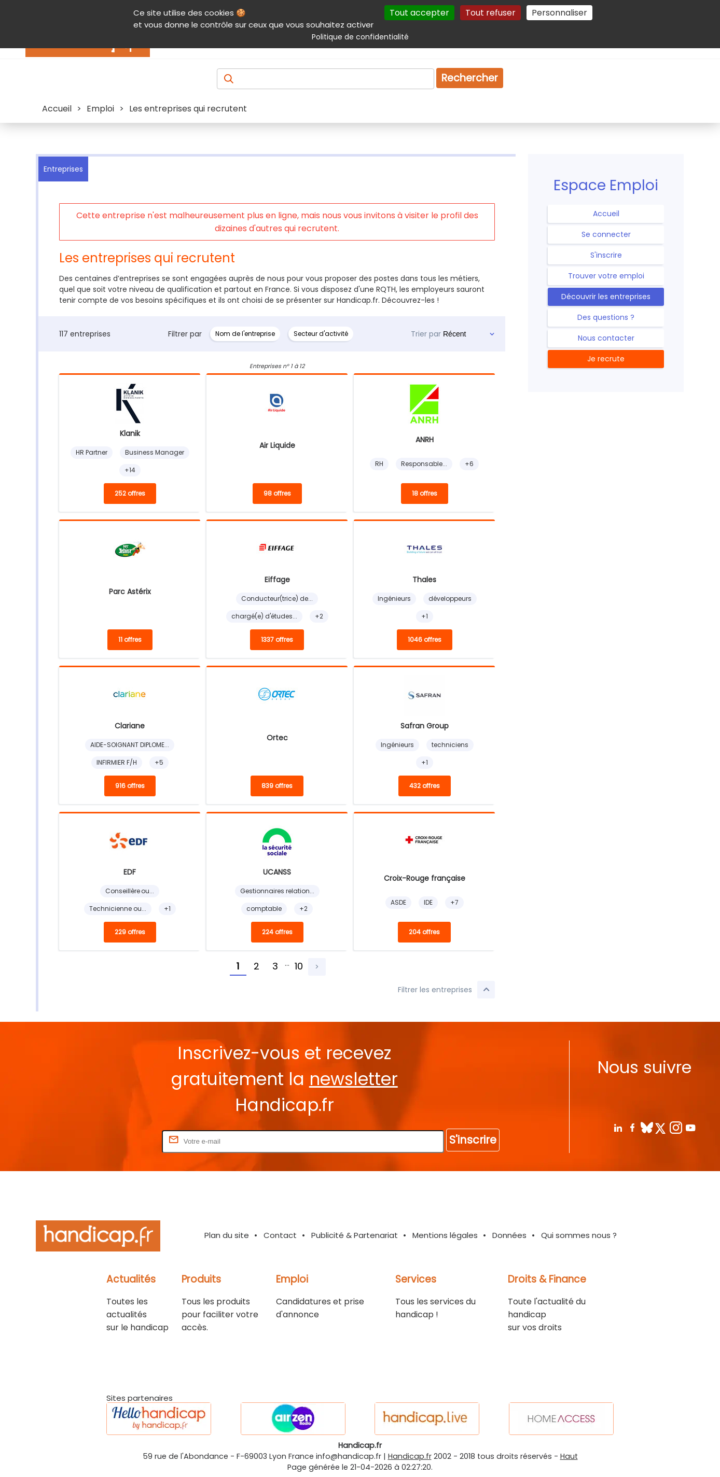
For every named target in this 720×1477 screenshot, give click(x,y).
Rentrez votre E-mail (118, 1141)
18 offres (424, 493)
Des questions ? (605, 317)
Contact (280, 1235)
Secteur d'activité (321, 333)
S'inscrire (606, 255)
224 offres (277, 931)
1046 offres (424, 639)
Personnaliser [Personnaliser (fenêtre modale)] (559, 13)
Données (509, 1235)
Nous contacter (606, 338)
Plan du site (226, 1235)
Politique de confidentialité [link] (360, 37)
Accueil (606, 213)
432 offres (424, 785)
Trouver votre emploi (606, 276)
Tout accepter (419, 13)
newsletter (353, 1079)
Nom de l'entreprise (245, 333)
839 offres (277, 785)
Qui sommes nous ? (579, 1235)
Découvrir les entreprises (605, 296)
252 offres (130, 493)
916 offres (130, 785)
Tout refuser (490, 13)
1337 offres (277, 639)
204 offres (424, 931)
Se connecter (606, 234)
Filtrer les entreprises (446, 989)
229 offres (130, 931)
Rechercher (469, 78)
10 (299, 966)
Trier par (426, 334)
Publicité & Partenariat (354, 1235)
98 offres (277, 493)
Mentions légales (445, 1235)
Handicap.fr (410, 1456)
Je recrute (606, 359)
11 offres (130, 639)
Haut (569, 1456)
